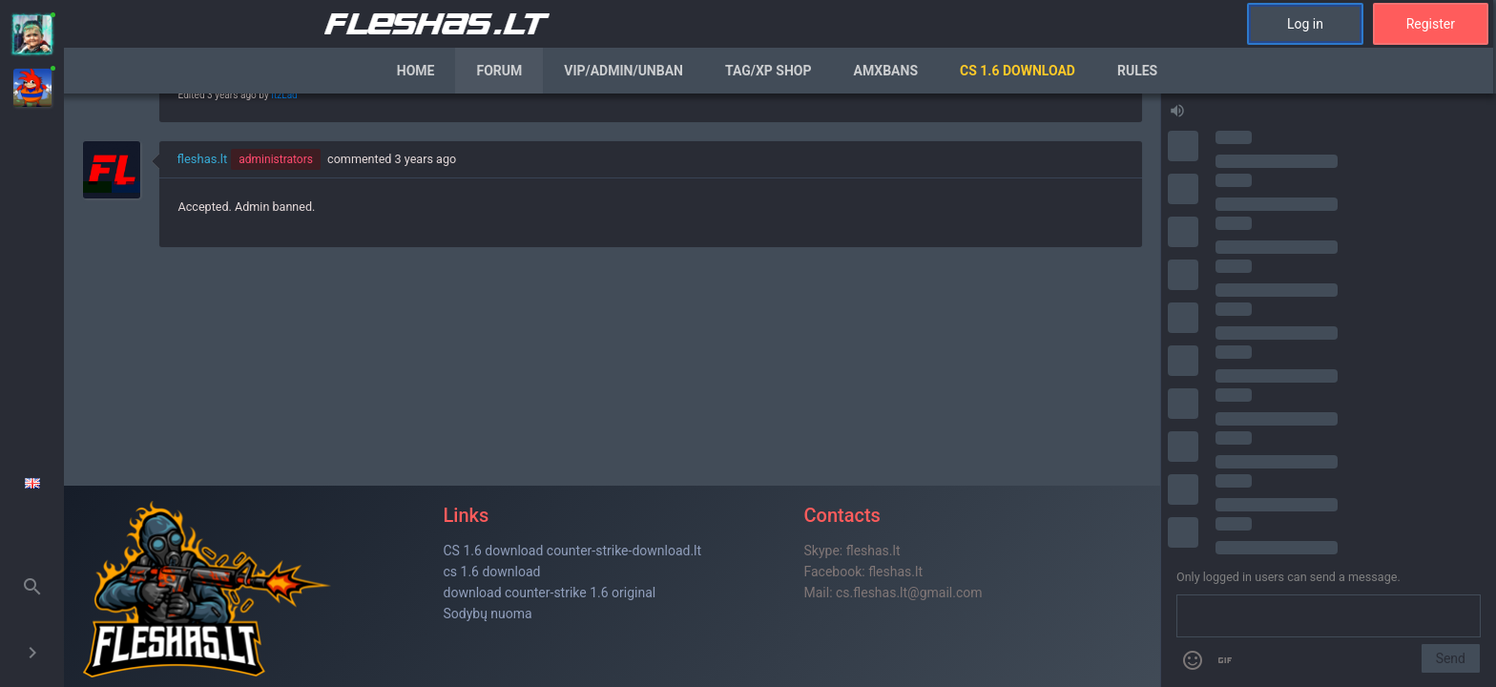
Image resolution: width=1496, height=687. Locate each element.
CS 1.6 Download (1017, 70)
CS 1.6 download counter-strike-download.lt (573, 550)
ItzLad (284, 95)
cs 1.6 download (492, 571)
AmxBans (886, 70)
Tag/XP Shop (768, 70)
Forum (499, 70)
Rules (1137, 70)
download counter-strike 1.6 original (550, 592)
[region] (612, 390)
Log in (1305, 23)
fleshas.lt (202, 159)
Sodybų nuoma (488, 613)
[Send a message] (1328, 616)
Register (1430, 23)
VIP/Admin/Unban (623, 70)
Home (416, 70)
